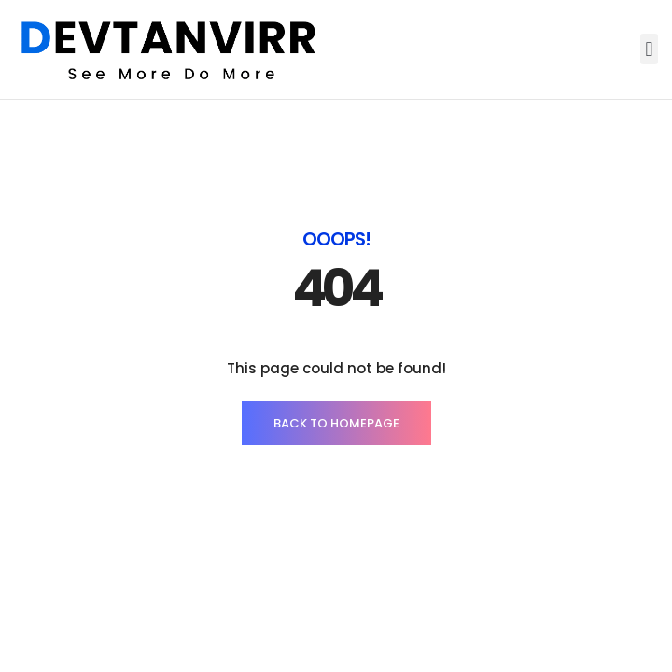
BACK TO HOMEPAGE (336, 423)
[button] (649, 49)
